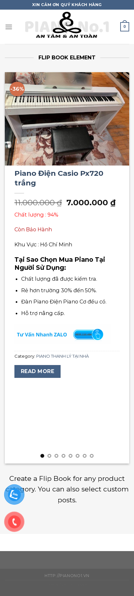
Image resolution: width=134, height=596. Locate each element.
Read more (37, 371)
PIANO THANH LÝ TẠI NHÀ (62, 356)
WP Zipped (77, 584)
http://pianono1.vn (67, 575)
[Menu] (9, 27)
